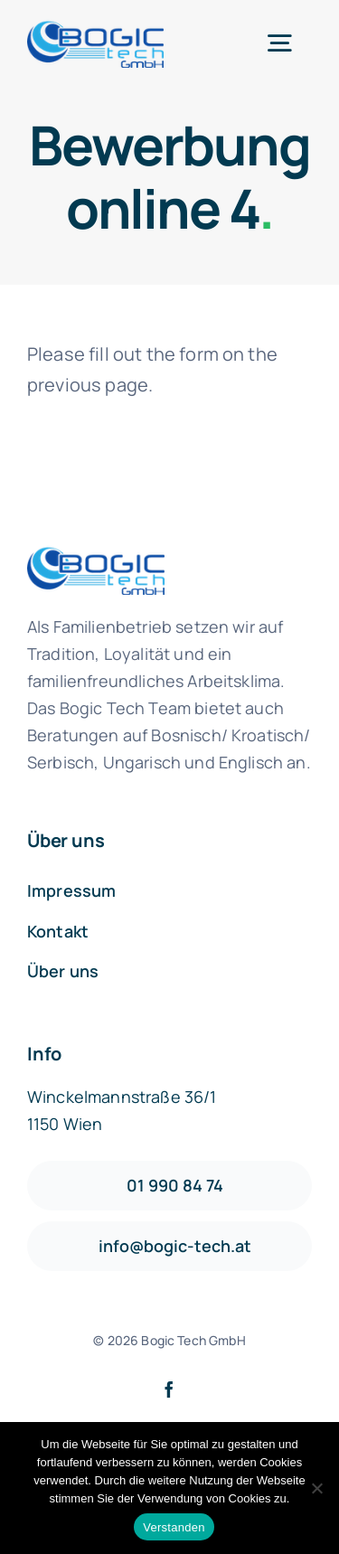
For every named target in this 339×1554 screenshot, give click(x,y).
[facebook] (169, 1389)
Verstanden (173, 1527)
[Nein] (316, 1488)
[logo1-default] (95, 27)
